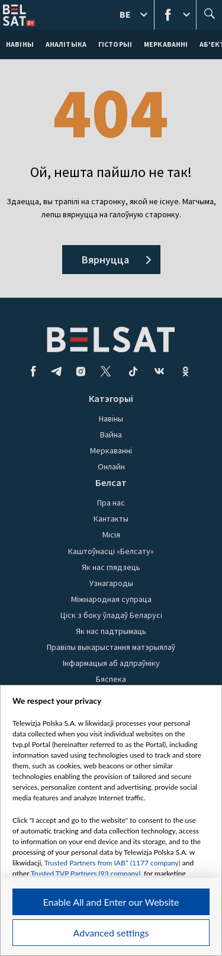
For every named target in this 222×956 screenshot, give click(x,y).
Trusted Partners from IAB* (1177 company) (112, 862)
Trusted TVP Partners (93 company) (85, 873)
